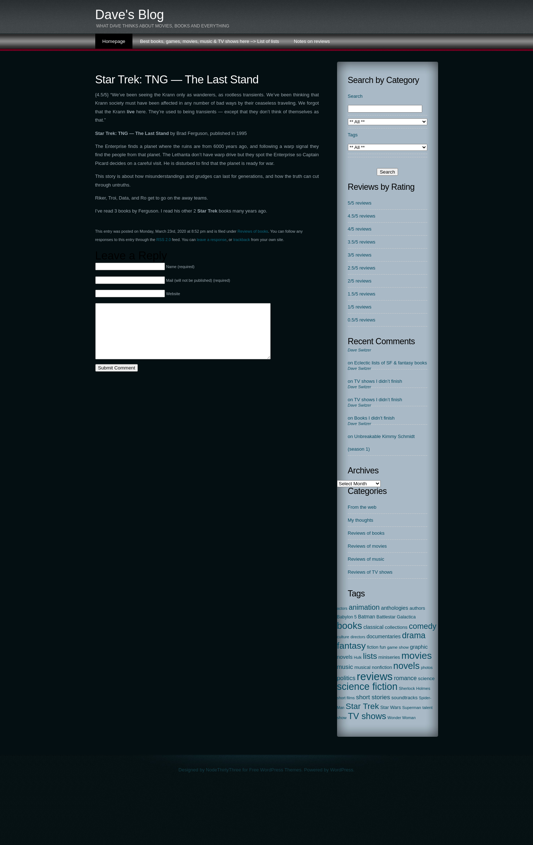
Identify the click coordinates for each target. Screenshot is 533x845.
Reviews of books (252, 231)
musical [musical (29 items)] (362, 667)
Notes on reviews (312, 41)
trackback (241, 239)
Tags (353, 134)
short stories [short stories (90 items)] (373, 697)
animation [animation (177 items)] (364, 607)
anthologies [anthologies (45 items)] (395, 608)
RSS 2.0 (163, 239)
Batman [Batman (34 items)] (366, 616)
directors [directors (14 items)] (357, 637)
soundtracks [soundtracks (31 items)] (404, 697)
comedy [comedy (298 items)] (422, 626)
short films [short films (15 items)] (346, 698)
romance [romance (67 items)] (405, 678)
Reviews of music (366, 559)
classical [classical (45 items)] (373, 627)
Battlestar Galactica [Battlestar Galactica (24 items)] (396, 616)
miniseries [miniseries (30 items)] (389, 657)
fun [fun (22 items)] (383, 647)
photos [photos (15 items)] (427, 667)
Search (355, 96)
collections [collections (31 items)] (396, 627)
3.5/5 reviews (362, 242)
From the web (362, 507)
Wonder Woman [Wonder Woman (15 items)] (402, 717)
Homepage (114, 41)
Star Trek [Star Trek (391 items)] (362, 706)
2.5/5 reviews (362, 268)
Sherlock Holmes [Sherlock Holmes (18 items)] (414, 688)
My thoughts (360, 520)
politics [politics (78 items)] (346, 678)
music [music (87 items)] (345, 666)
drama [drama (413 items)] (413, 635)
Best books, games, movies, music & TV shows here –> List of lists (209, 41)
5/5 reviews (360, 203)
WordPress (341, 769)
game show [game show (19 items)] (398, 647)
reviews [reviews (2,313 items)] (375, 676)
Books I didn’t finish (374, 418)
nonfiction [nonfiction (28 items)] (382, 667)
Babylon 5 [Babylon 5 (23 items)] (347, 616)
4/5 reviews (360, 229)
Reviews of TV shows (370, 572)
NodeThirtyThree (223, 769)
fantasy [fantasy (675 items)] (351, 646)
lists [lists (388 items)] (370, 656)
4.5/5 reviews (362, 216)
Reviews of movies (367, 546)
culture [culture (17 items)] (343, 637)
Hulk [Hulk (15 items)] (358, 657)
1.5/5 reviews (362, 294)
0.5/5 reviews (362, 320)
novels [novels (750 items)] (406, 666)
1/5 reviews (360, 307)
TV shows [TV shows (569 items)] (367, 716)
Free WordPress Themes (275, 769)
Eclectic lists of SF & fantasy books (390, 362)
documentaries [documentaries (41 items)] (384, 636)
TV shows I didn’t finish (378, 381)
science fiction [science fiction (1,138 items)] (367, 686)
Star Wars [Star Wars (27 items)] (390, 707)
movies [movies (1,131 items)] (416, 655)
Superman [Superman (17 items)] (411, 707)
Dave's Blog (129, 14)
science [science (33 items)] (426, 678)
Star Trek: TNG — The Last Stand (177, 79)
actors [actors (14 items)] (342, 608)
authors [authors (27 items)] (417, 608)
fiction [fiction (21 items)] (372, 647)
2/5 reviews (360, 281)
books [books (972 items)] (349, 625)
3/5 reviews (360, 255)
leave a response (211, 239)
